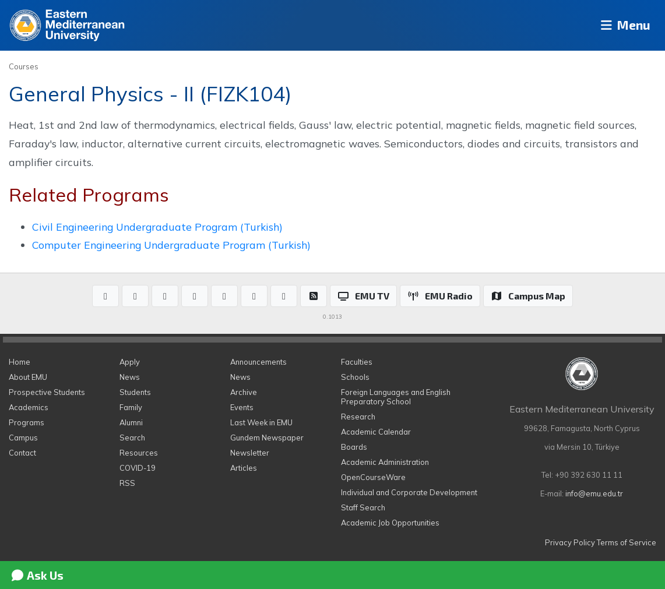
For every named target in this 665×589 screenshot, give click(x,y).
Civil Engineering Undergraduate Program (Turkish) (157, 226)
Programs (26, 422)
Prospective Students (47, 392)
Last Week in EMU (261, 422)
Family (130, 407)
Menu (621, 25)
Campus (23, 437)
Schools (355, 377)
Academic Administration (385, 462)
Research (358, 416)
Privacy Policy (570, 542)
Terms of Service (626, 542)
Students (135, 392)
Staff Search (363, 507)
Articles (243, 467)
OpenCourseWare (373, 477)
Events (242, 407)
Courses (23, 66)
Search (132, 437)
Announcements (258, 361)
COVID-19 (137, 467)
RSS (127, 483)
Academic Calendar (376, 431)
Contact (22, 452)
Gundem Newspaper (267, 437)
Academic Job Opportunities (390, 522)
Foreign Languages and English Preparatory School (396, 396)
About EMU (28, 377)
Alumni (131, 422)
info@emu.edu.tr (594, 493)
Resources (138, 452)
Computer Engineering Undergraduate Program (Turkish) (171, 244)
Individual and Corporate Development (409, 492)
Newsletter (249, 452)
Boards (354, 447)
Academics (28, 407)
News (129, 377)
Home (19, 361)
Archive (243, 392)
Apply (129, 361)
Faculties (356, 361)
